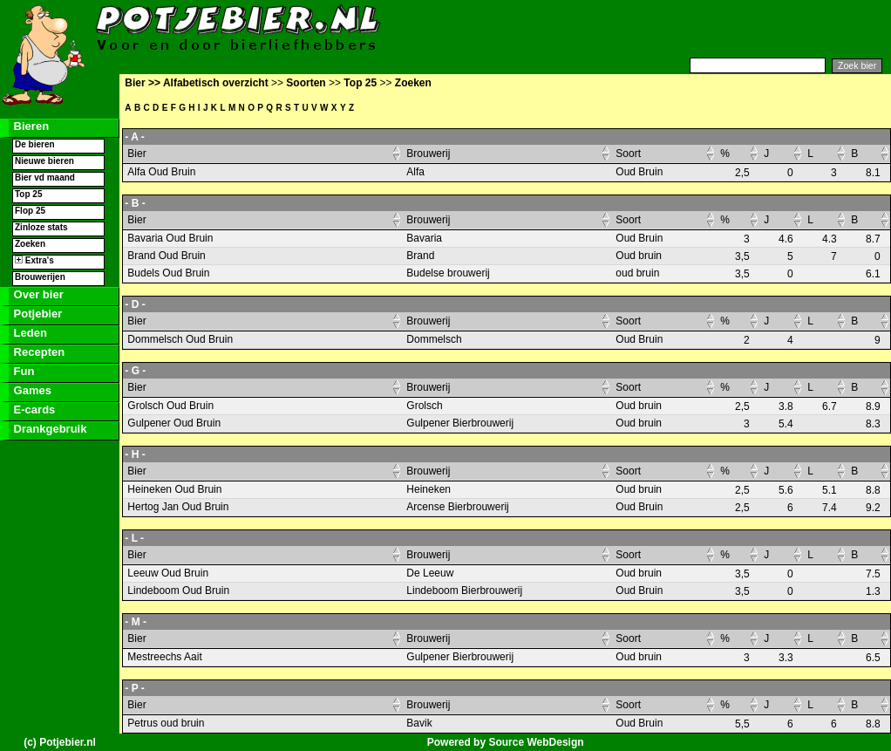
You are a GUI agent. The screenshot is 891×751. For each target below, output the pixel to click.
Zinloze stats (41, 227)
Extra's (34, 260)
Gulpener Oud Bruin (174, 423)
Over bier (37, 294)
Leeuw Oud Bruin (167, 573)
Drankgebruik (48, 428)
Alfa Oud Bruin (161, 172)
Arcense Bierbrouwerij (457, 507)
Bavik (419, 723)
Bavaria (424, 238)
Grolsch (424, 405)
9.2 (873, 508)
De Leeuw (429, 573)
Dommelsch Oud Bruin (180, 339)
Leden (28, 332)
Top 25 (28, 194)
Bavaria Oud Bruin (170, 238)
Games (30, 390)
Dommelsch (433, 339)
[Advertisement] (678, 29)
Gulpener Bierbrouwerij (460, 423)
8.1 (873, 173)
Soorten (305, 83)
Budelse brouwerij (447, 273)
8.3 (873, 424)
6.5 (873, 658)
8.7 (873, 239)
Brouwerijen (40, 277)
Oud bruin (639, 255)
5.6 (786, 490)
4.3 (829, 239)
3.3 (786, 658)
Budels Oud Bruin (168, 273)
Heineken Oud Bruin (174, 489)
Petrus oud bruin (165, 723)
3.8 (786, 406)
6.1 (873, 274)
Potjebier (36, 313)
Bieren (29, 126)
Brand (420, 255)
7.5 (873, 574)
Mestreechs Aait (164, 657)
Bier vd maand (45, 177)
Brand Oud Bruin (166, 255)
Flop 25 (30, 210)
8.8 (873, 490)
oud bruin (637, 273)
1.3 (873, 591)
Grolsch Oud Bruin (170, 405)
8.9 (873, 406)
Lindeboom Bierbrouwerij (464, 590)
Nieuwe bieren (44, 161)
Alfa (415, 172)
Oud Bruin (639, 172)
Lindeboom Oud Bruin (178, 590)
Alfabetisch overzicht (216, 83)
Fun (22, 371)
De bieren (35, 144)
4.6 (786, 239)
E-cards (32, 409)
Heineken (428, 489)
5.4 (786, 424)
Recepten (37, 351)
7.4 (829, 508)
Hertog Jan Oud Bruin (177, 507)
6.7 (829, 406)
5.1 (829, 490)
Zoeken (30, 244)
